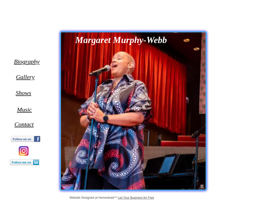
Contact (24, 124)
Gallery (25, 77)
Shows (23, 93)
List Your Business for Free (136, 197)
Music (24, 109)
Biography (26, 61)
